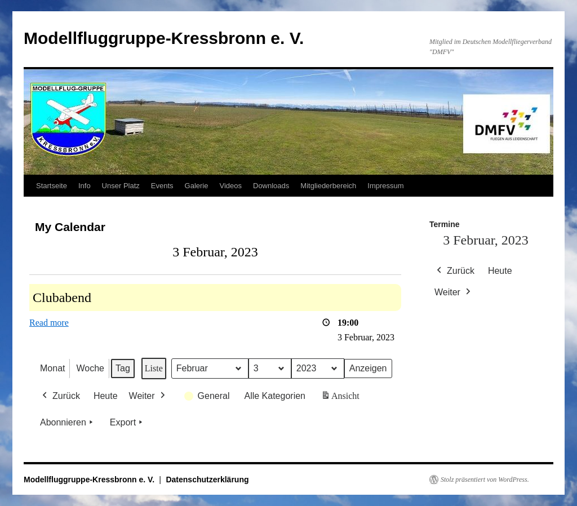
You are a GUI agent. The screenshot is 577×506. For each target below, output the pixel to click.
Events (162, 185)
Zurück (60, 396)
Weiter (148, 396)
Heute (106, 396)
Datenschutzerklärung (207, 479)
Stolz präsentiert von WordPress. (485, 479)
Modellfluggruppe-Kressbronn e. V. (164, 38)
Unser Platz (121, 185)
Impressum (385, 185)
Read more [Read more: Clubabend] (49, 322)
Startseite (51, 185)
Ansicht (341, 397)
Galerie (196, 185)
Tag (123, 368)
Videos (230, 185)
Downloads (271, 185)
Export (127, 422)
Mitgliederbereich (328, 185)
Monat (52, 368)
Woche (90, 368)
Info (84, 185)
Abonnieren (67, 422)
